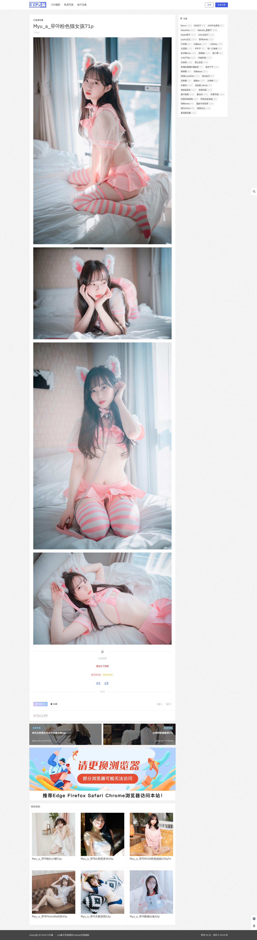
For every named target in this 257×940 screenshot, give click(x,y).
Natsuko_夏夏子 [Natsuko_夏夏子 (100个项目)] (207, 30)
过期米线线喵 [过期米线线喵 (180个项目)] (189, 99)
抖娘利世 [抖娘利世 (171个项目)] (204, 57)
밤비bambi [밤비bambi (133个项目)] (206, 39)
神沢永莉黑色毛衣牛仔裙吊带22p (49, 732)
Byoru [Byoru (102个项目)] (186, 25)
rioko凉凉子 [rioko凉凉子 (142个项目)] (206, 35)
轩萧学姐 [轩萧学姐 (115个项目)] (217, 94)
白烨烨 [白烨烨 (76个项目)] (213, 80)
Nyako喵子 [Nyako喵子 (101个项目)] (188, 35)
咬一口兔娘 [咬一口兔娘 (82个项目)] (215, 48)
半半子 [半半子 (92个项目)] (200, 48)
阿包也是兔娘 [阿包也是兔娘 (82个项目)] (209, 99)
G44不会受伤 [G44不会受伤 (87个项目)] (216, 25)
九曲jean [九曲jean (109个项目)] (200, 44)
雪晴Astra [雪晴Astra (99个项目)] (187, 103)
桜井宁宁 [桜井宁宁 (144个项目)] (212, 67)
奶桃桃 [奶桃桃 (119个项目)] (204, 53)
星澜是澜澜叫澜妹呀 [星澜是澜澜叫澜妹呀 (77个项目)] (192, 67)
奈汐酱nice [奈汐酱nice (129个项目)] (188, 53)
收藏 (53, 704)
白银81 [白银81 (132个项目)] (186, 85)
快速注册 (222, 4)
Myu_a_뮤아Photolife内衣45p (49, 916)
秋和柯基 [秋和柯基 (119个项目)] (205, 90)
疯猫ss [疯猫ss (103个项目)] (199, 80)
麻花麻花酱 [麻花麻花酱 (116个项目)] (188, 113)
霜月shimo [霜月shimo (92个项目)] (187, 108)
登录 (209, 4)
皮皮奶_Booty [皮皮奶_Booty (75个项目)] (203, 85)
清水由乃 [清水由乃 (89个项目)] (208, 76)
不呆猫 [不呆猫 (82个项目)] (186, 44)
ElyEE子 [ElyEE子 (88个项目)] (199, 25)
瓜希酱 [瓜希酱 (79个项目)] (186, 80)
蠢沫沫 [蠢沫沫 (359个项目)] (202, 94)
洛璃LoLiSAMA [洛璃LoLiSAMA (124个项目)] (190, 76)
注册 (106, 683)
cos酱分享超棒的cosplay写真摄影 (73, 935)
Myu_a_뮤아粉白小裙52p (47, 858)
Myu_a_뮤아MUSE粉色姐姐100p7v (150, 858)
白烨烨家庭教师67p (163, 732)
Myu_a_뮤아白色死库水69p (97, 858)
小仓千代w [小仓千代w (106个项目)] (188, 57)
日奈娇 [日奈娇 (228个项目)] (186, 62)
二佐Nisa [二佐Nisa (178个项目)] (215, 44)
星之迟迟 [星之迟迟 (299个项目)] (201, 62)
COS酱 (50, 935)
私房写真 (38, 20)
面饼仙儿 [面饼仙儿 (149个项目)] (203, 108)
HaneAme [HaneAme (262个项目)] (188, 30)
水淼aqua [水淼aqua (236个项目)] (200, 71)
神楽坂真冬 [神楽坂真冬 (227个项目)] (188, 90)
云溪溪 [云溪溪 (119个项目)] (186, 48)
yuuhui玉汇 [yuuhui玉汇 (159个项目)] (188, 39)
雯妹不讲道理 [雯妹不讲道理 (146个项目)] (204, 103)
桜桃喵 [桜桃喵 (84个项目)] (186, 71)
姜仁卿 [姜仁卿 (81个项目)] (217, 53)
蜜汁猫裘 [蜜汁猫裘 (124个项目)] (187, 94)
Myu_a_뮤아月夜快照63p (96, 916)
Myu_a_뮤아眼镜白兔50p (145, 916)
